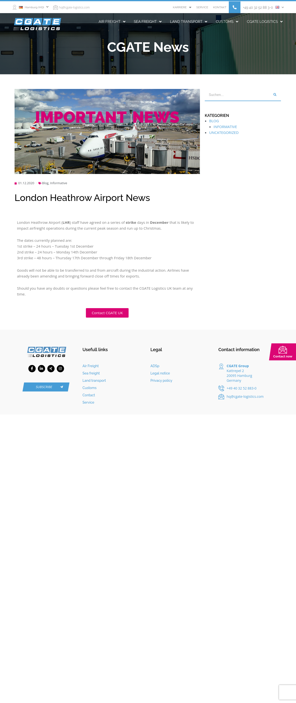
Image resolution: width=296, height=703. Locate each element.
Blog (45, 183)
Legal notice (160, 373)
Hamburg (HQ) (31, 7)
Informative (58, 183)
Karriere (182, 7)
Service (202, 7)
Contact (88, 395)
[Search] (275, 95)
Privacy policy (161, 380)
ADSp (154, 366)
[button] (234, 7)
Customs (227, 21)
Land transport (188, 21)
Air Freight (112, 21)
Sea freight (148, 21)
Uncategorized (224, 132)
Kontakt (219, 7)
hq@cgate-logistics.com (74, 7)
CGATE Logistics (265, 21)
